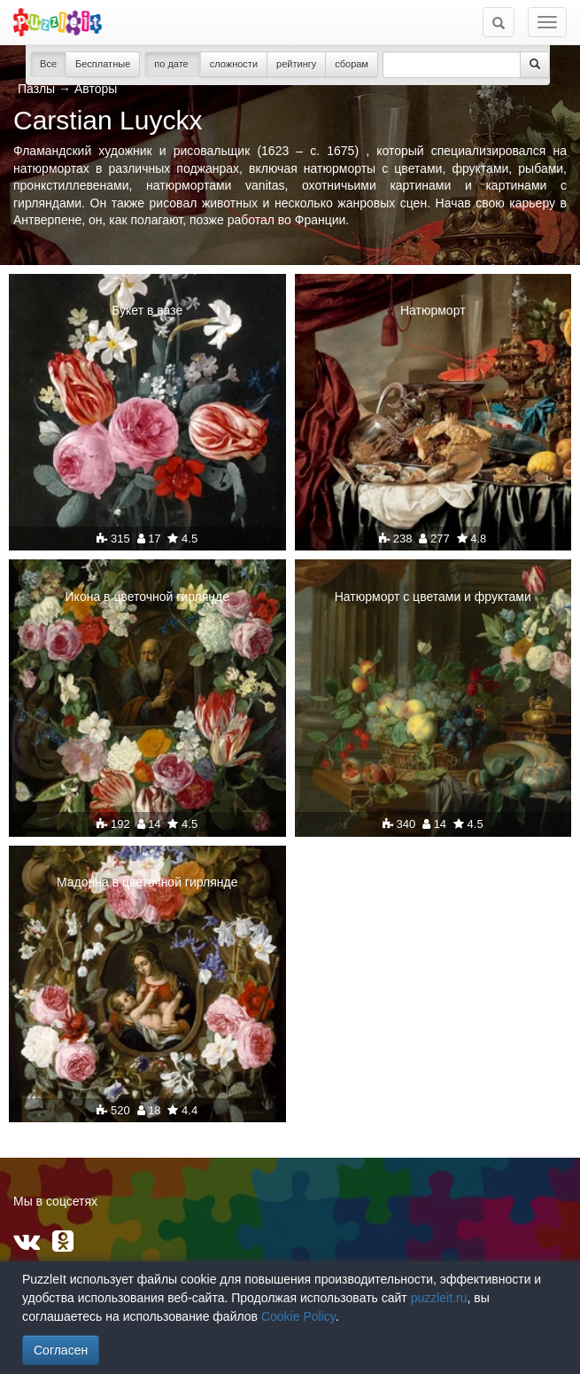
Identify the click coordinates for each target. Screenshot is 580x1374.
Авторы (95, 89)
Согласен (61, 1350)
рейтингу (296, 64)
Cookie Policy (298, 1316)
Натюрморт (433, 310)
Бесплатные (102, 64)
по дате (172, 64)
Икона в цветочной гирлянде (147, 596)
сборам (351, 64)
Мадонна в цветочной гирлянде (147, 882)
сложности (234, 64)
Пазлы (36, 89)
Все (48, 64)
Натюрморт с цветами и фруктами (433, 596)
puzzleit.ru (439, 1298)
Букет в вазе (147, 310)
